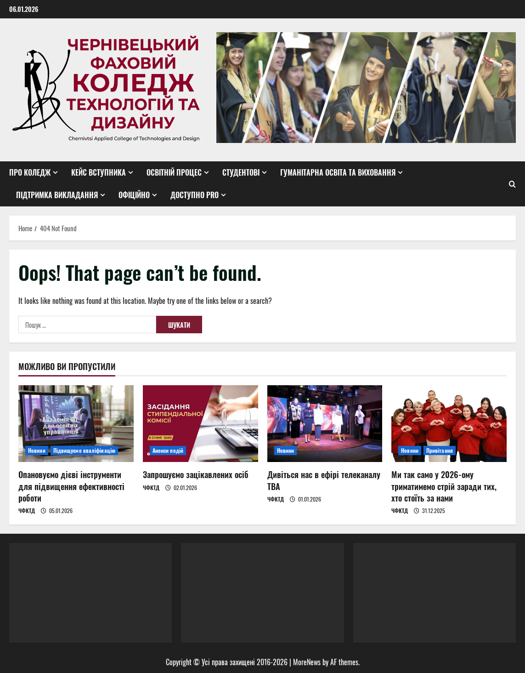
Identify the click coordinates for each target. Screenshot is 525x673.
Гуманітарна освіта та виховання (337, 172)
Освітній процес (174, 172)
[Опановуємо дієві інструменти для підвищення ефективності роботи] (76, 423)
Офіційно (134, 194)
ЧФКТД (26, 510)
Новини (36, 450)
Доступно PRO (194, 194)
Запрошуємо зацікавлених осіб (195, 474)
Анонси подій (167, 450)
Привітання (439, 450)
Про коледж (30, 172)
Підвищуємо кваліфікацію (84, 450)
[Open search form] (512, 184)
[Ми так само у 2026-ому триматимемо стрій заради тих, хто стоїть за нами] (449, 423)
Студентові (241, 172)
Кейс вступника (98, 172)
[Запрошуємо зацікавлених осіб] (200, 423)
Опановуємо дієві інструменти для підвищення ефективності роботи (71, 485)
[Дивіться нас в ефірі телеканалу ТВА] (325, 423)
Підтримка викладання (57, 194)
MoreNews (307, 661)
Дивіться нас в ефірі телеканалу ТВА (323, 480)
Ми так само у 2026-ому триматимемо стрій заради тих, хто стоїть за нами (444, 485)
